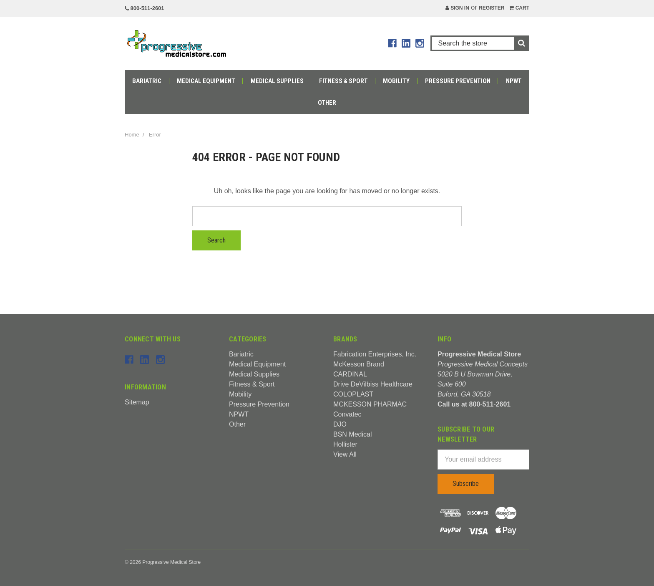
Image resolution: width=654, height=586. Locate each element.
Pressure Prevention (457, 81)
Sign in (457, 8)
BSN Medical (352, 434)
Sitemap (137, 402)
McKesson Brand (358, 364)
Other (327, 102)
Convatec (347, 414)
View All (345, 454)
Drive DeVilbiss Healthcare (373, 384)
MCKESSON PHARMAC (370, 404)
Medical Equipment (206, 81)
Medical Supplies (277, 81)
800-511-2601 (144, 8)
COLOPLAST (353, 394)
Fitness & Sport (343, 81)
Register (491, 8)
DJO (340, 424)
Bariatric (146, 81)
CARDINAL (350, 374)
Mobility (396, 81)
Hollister (345, 444)
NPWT (514, 81)
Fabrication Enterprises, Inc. (374, 354)
